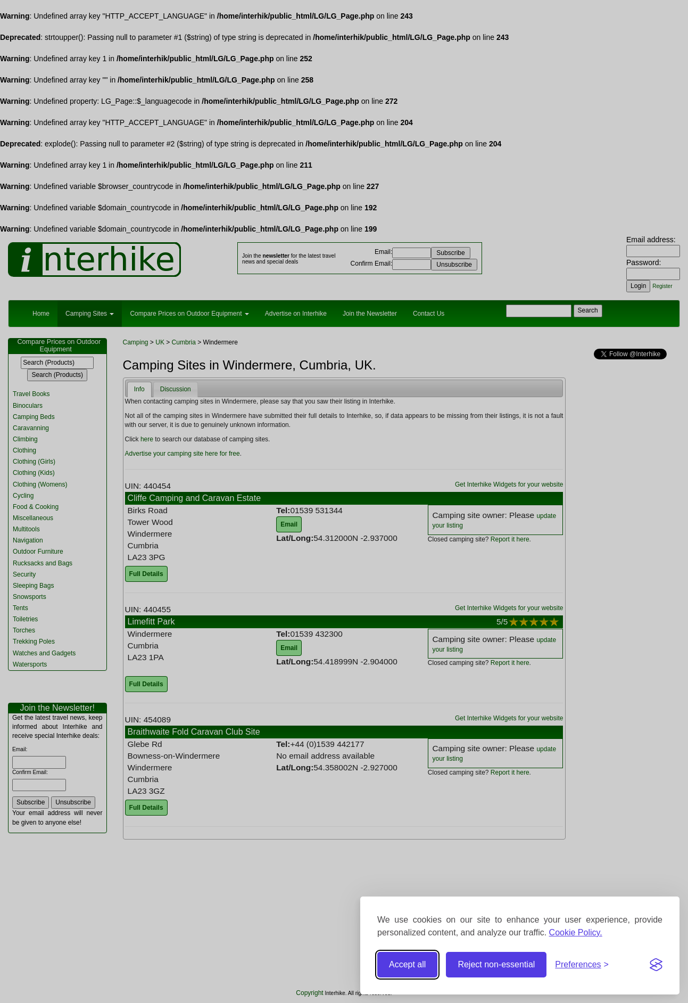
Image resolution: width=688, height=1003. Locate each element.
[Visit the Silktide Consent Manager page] (656, 964)
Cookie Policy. (575, 932)
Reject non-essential (496, 964)
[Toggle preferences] (582, 965)
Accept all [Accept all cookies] (407, 964)
